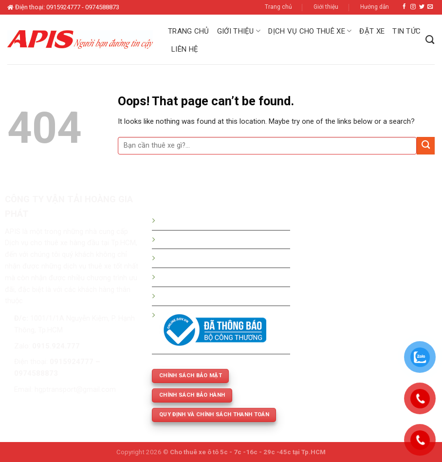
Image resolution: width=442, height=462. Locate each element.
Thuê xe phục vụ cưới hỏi (199, 295)
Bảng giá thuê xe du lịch (197, 239)
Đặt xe (372, 31)
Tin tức (406, 31)
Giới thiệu (325, 6)
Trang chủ (278, 6)
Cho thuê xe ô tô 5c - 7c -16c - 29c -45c (230, 452)
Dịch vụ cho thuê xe (309, 31)
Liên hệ (184, 49)
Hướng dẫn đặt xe (187, 220)
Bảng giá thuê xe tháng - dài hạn (210, 257)
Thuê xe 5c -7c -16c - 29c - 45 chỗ (214, 276)
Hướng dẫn (374, 6)
